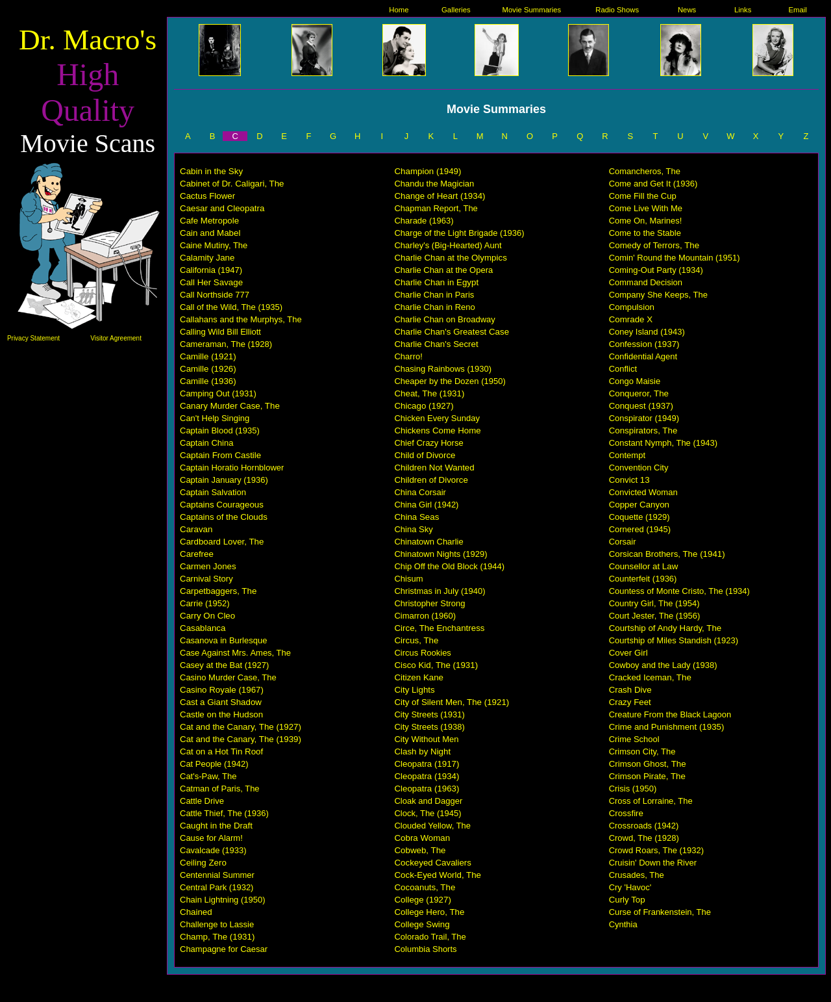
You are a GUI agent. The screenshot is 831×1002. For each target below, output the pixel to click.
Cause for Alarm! (211, 838)
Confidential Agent (643, 356)
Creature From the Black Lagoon (670, 714)
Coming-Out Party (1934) (656, 270)
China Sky (413, 529)
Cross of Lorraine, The (651, 801)
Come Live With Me (645, 208)
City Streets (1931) (429, 714)
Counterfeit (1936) (643, 579)
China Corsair (419, 492)
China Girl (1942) (426, 504)
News (687, 10)
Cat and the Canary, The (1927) (240, 727)
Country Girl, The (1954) (654, 603)
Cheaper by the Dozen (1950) (449, 381)
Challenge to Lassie (217, 924)
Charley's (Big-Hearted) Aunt (447, 245)
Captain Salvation (213, 492)
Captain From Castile (220, 455)
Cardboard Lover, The (222, 541)
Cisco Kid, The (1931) (436, 665)
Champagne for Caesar (223, 949)
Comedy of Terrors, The (654, 245)
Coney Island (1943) (647, 332)
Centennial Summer (217, 875)
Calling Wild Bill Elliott (220, 332)
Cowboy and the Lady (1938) (663, 665)
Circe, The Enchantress (439, 628)
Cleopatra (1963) (426, 788)
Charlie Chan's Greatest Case (451, 332)
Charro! (408, 356)
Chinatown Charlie (428, 541)
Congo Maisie (635, 381)
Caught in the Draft (216, 825)
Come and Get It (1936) (653, 183)
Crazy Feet (630, 702)
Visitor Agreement (116, 338)
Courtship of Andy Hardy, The (665, 628)
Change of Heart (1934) (439, 196)
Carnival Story (206, 579)
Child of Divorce (424, 455)
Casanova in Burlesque (223, 640)
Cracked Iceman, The (650, 677)
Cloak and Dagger (428, 801)
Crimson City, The (642, 751)
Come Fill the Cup (642, 196)
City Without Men (426, 739)
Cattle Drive (202, 801)
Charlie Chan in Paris (434, 295)
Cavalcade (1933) (213, 850)
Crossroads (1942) (644, 825)
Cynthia (623, 924)
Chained (196, 912)
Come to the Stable (645, 233)
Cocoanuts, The (424, 887)
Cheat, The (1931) (429, 393)
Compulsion (631, 307)
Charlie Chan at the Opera (443, 270)
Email (798, 10)
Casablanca (202, 628)
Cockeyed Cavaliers (432, 862)
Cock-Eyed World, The (437, 875)
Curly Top (627, 900)
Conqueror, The (639, 393)
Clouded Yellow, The (432, 825)
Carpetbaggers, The (218, 591)
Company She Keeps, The (658, 295)
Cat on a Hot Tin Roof (221, 751)
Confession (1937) (644, 344)
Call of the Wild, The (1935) (231, 307)
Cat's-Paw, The (208, 776)
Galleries (456, 10)
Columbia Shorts (425, 949)
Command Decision (645, 282)
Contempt (627, 455)
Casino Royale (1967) (222, 690)
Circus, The (416, 640)
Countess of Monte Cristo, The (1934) (679, 591)
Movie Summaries (532, 10)
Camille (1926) (208, 369)
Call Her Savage (211, 282)
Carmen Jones (208, 566)
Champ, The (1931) (217, 937)
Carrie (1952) (205, 603)
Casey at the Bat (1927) (224, 665)
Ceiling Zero (203, 862)
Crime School (634, 739)
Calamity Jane (207, 258)
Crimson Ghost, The (647, 764)
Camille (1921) (208, 356)
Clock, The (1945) (427, 813)
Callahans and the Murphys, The (241, 319)
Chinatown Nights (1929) (440, 554)
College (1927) (422, 900)
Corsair (622, 541)
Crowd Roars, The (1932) (656, 850)
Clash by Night (422, 751)
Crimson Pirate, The (647, 776)
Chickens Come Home (437, 430)
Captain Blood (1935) (220, 430)
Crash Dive (630, 690)
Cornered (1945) (640, 529)
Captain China (206, 443)
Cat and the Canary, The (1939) (240, 739)
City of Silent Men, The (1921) (451, 702)
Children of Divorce (430, 480)
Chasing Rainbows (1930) (442, 369)
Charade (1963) (423, 220)
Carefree (197, 554)
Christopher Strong (429, 603)
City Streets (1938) (429, 727)
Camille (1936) (208, 381)
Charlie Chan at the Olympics (450, 258)
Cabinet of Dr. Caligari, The (232, 183)
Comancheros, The (644, 171)
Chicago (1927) (423, 406)
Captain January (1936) (224, 480)
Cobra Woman (422, 838)
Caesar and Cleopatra (222, 208)
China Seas (416, 517)
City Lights (414, 690)
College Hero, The (429, 912)
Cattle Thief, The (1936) (224, 813)
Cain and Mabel (210, 233)
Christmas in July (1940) (439, 591)
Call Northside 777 (214, 295)
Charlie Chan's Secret (436, 344)
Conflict (623, 369)
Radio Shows (617, 10)
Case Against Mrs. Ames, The (235, 653)
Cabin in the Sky (211, 171)
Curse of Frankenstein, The (660, 912)
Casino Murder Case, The (228, 677)
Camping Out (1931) (218, 393)
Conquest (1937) (641, 406)
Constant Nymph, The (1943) (663, 443)
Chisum (408, 579)
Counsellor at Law (643, 566)
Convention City (639, 467)
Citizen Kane (418, 677)
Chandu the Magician (434, 183)
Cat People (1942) (214, 764)
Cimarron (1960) (425, 616)
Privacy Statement (33, 338)
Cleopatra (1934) (426, 776)
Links (742, 10)
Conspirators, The (643, 430)
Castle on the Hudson (221, 714)
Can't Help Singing (214, 418)
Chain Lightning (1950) (223, 900)
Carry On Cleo (207, 616)
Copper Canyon (639, 504)
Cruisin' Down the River (653, 862)
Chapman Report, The (435, 208)
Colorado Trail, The (429, 937)
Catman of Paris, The (220, 788)
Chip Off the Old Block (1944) (449, 566)
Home (398, 10)
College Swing (421, 924)
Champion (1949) (427, 171)
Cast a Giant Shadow (221, 702)
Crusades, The (636, 875)
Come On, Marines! (645, 220)
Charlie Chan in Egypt (436, 282)
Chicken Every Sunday (437, 418)
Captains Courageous (222, 504)
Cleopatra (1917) (426, 764)
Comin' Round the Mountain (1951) (674, 258)
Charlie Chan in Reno (434, 307)
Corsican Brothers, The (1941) (667, 554)
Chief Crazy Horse (428, 443)
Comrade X (630, 319)
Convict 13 (629, 480)
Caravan (196, 529)
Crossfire (626, 813)
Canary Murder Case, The (230, 406)
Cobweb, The (419, 850)
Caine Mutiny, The (213, 245)
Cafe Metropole (209, 220)
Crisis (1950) (633, 788)
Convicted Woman (643, 492)
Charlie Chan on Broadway (444, 319)
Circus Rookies (422, 653)
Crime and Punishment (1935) (667, 727)
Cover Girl (628, 653)
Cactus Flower (207, 196)
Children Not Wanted (434, 467)
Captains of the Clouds (223, 517)
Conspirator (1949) (644, 418)
